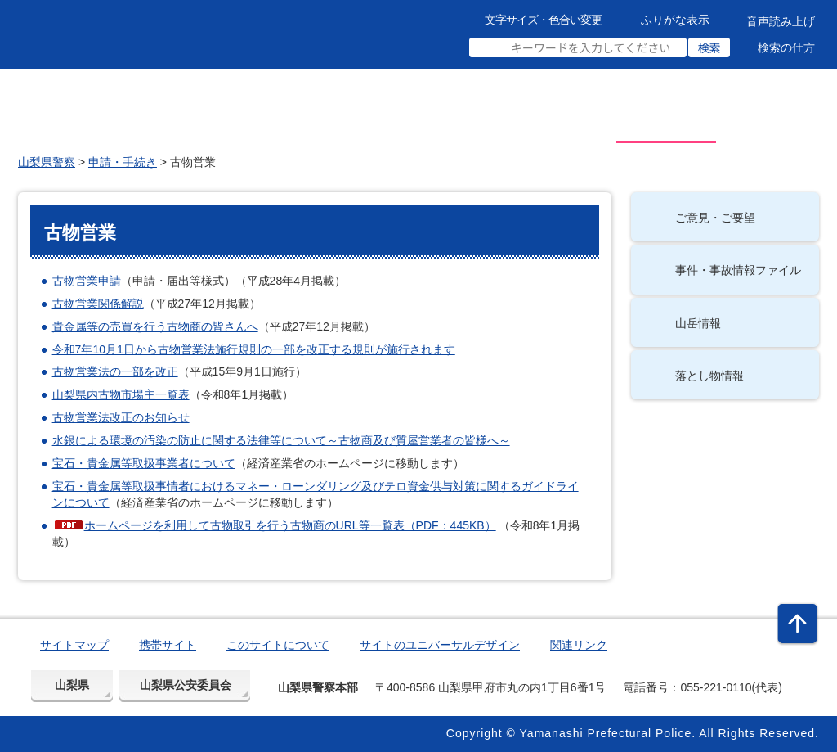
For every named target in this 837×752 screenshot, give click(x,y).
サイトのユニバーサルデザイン (440, 644)
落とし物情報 (709, 375)
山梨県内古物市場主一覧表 (121, 394)
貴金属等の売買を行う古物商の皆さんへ (155, 326)
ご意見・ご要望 (715, 217)
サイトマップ (74, 644)
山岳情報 (698, 323)
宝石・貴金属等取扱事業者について (143, 463)
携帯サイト (167, 644)
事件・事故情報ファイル (738, 270)
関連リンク (578, 644)
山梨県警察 (46, 162)
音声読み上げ (780, 21)
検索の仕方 (786, 47)
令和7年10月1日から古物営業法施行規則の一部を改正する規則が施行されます (253, 349)
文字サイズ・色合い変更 (543, 19)
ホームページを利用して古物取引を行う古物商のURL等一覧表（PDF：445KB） (290, 525)
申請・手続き (122, 162)
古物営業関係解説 (98, 303)
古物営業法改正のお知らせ (121, 417)
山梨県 (72, 684)
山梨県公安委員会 (185, 684)
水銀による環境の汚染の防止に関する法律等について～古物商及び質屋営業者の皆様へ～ (281, 440)
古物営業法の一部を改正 (115, 371)
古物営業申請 (86, 280)
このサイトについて (277, 644)
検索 (709, 47)
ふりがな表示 (675, 19)
